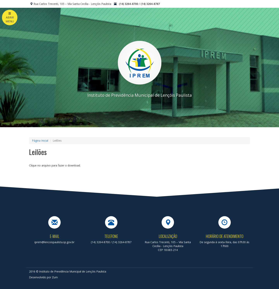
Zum (55, 277)
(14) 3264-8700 (128, 4)
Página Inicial (40, 140)
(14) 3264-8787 (150, 4)
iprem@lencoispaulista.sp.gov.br (54, 242)
